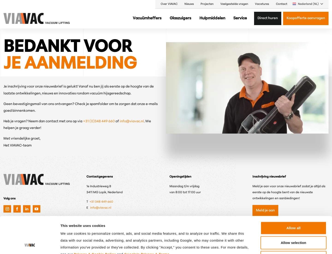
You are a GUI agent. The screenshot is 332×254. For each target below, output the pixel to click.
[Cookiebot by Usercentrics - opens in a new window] (30, 245)
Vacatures (262, 4)
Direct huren (268, 18)
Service (240, 18)
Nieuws (189, 4)
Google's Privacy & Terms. (147, 220)
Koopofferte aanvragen (306, 18)
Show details (241, 245)
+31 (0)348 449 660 (99, 121)
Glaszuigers (180, 18)
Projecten (207, 4)
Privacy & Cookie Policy (95, 220)
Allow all (293, 194)
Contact (281, 4)
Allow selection (293, 209)
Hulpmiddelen (212, 18)
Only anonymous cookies (293, 224)
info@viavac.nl (132, 121)
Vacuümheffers (147, 18)
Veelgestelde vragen (234, 4)
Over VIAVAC (169, 4)
